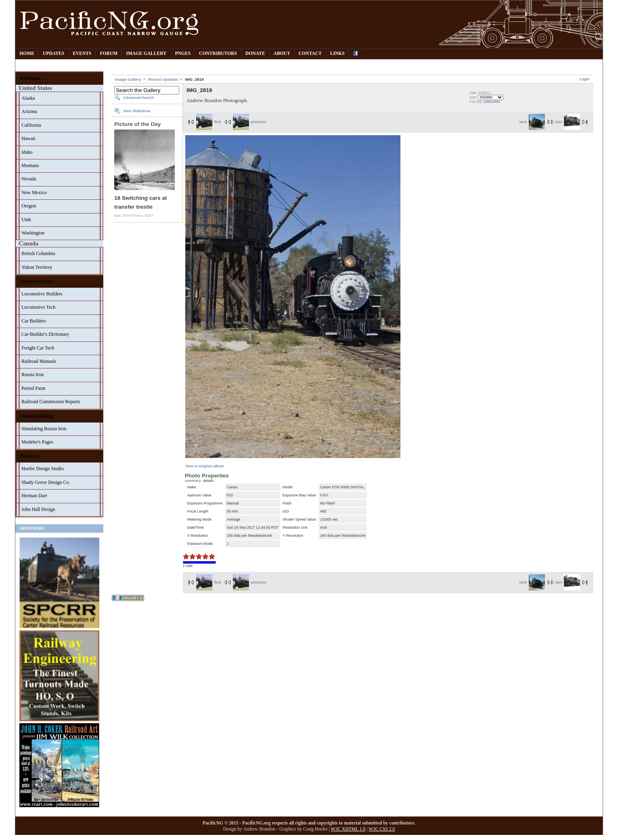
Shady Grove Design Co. (45, 482)
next (532, 122)
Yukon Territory (36, 267)
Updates (53, 53)
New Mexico (33, 192)
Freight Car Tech (37, 348)
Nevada (28, 179)
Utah (26, 219)
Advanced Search (138, 98)
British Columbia (38, 253)
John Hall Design (38, 509)
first (208, 122)
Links (337, 53)
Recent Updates (163, 79)
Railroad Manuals (38, 361)
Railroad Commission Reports (50, 401)
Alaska (28, 98)
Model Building (36, 416)
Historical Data (36, 281)
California (31, 125)
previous (249, 122)
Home (26, 53)
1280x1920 (492, 102)
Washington (32, 233)
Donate (255, 53)
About (282, 53)
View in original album (204, 466)
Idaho (26, 152)
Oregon (28, 206)
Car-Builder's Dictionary (45, 334)
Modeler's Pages (37, 442)
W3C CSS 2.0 (382, 829)
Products (29, 456)
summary (193, 481)
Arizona (29, 111)
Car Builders (33, 321)
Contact (310, 53)
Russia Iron (32, 374)
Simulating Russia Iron (43, 428)
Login (585, 79)
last (568, 122)
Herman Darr (34, 495)
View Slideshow (137, 111)
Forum (108, 53)
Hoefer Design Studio (42, 468)
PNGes (183, 53)
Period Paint (33, 388)
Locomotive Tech (38, 307)
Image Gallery (146, 53)
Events (82, 53)
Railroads (30, 78)
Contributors (218, 53)
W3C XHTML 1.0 (348, 829)
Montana (30, 165)
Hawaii (28, 138)
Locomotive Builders (42, 294)
